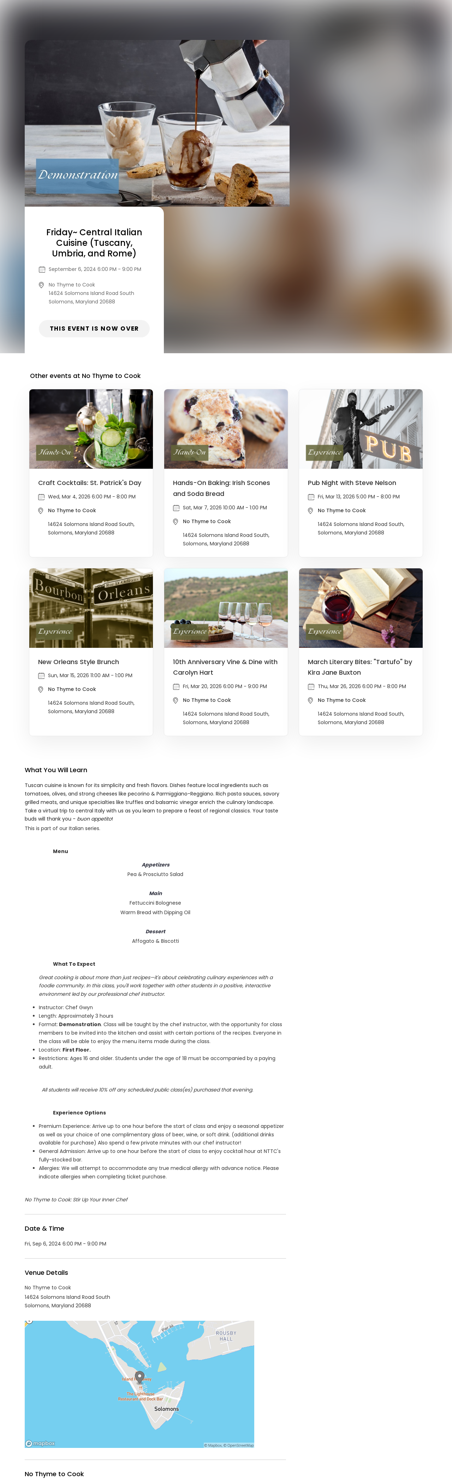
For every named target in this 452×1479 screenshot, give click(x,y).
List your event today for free (270, 1416)
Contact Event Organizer (157, 1424)
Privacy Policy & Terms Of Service (235, 1424)
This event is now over (358, 182)
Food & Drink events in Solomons (167, 1361)
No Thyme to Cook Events (83, 1361)
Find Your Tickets (304, 1424)
